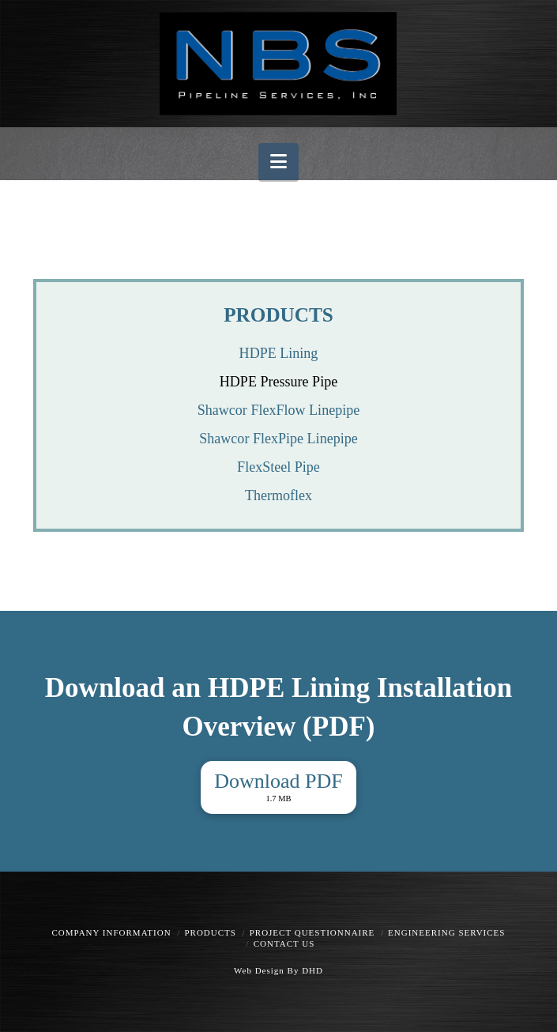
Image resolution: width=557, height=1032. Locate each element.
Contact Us (284, 943)
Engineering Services (446, 932)
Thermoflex (278, 495)
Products (209, 932)
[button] (278, 161)
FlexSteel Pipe (278, 467)
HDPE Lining (278, 353)
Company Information (111, 932)
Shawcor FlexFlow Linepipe (279, 410)
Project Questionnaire (312, 932)
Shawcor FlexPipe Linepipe (278, 438)
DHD (311, 970)
